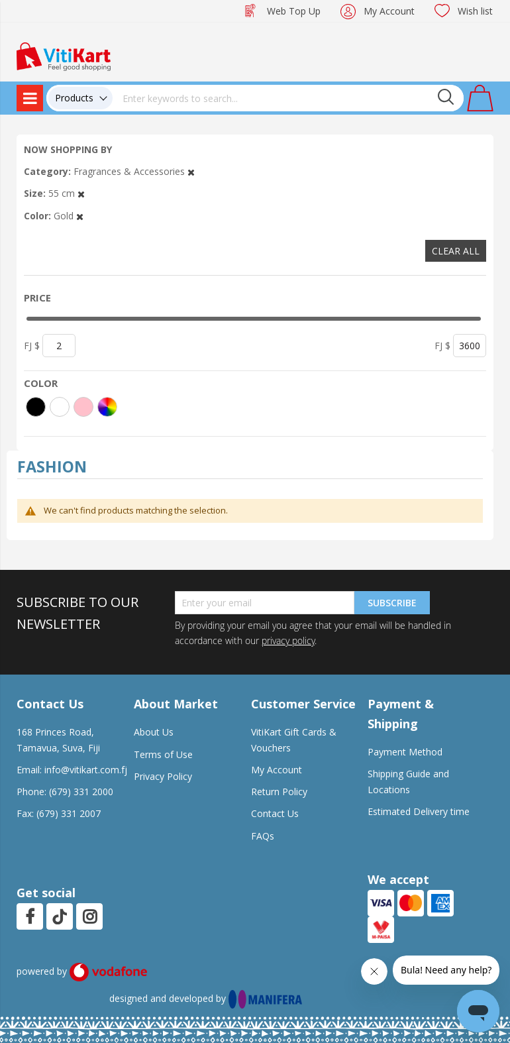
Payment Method (405, 751)
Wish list (475, 11)
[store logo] (64, 55)
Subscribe (392, 602)
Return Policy (279, 791)
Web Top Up (294, 11)
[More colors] (107, 407)
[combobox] (288, 98)
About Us (154, 732)
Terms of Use (163, 754)
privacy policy (288, 640)
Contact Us (275, 813)
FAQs (262, 836)
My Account (389, 11)
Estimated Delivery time (419, 811)
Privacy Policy (163, 776)
